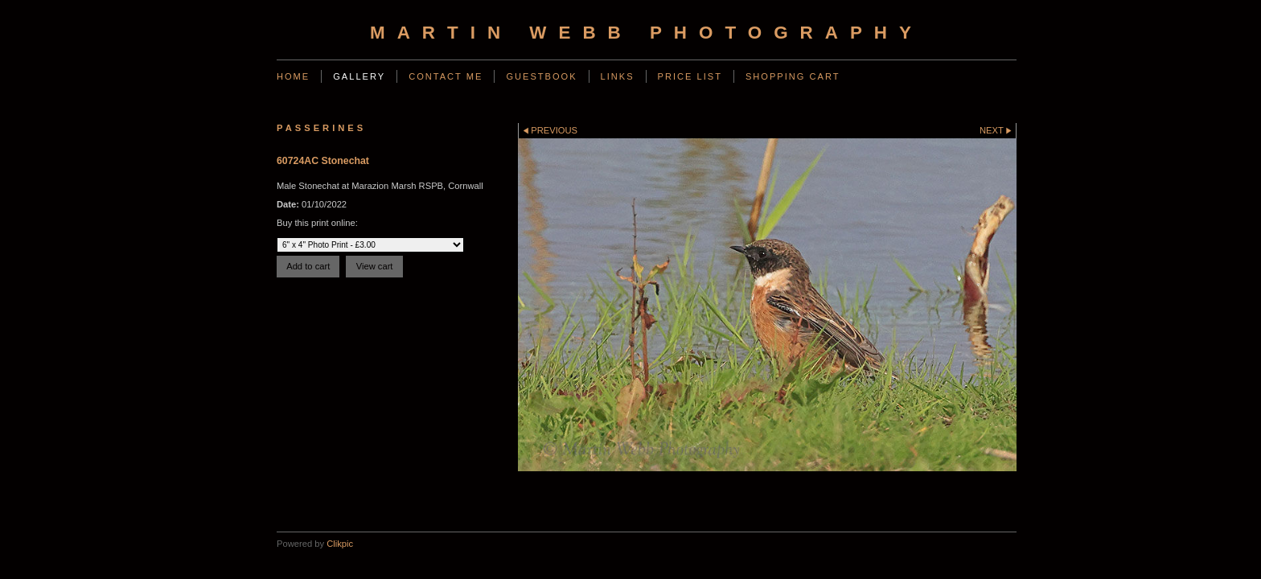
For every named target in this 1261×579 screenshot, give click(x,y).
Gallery (359, 76)
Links (618, 76)
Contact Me (446, 76)
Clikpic (340, 543)
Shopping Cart (793, 76)
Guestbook (541, 76)
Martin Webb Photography (646, 33)
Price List (690, 76)
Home (293, 76)
